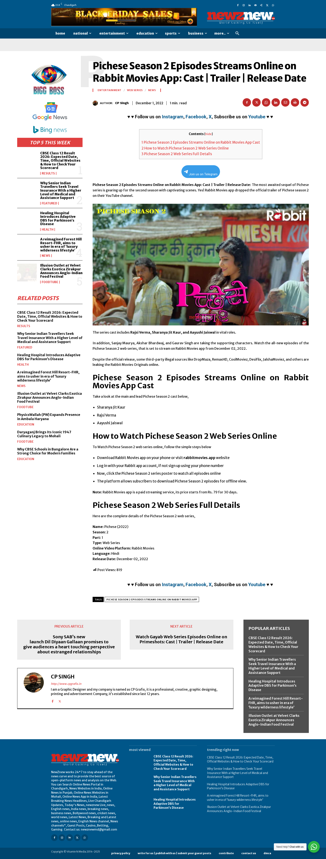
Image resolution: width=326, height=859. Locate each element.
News (46, 255)
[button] (237, 33)
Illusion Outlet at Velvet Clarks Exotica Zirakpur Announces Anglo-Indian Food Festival (61, 271)
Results (48, 173)
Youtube (256, 116)
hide (208, 134)
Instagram (172, 116)
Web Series (135, 90)
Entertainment (110, 90)
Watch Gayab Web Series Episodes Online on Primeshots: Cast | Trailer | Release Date (181, 639)
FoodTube (50, 282)
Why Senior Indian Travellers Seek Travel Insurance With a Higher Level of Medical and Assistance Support (60, 190)
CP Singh (122, 103)
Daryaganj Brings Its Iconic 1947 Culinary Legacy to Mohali (44, 434)
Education (25, 424)
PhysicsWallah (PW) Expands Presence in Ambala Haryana (48, 417)
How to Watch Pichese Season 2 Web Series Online (185, 148)
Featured (49, 203)
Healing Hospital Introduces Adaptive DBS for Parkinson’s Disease (58, 218)
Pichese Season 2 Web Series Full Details (176, 154)
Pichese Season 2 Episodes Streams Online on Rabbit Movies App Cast (200, 142)
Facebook (196, 116)
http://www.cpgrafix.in (66, 684)
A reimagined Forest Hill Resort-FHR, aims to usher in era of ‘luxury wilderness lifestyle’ (61, 244)
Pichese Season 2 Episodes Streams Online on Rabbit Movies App (151, 599)
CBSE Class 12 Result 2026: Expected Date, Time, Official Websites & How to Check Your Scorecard (60, 160)
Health (47, 229)
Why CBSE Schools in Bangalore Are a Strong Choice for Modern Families (47, 451)
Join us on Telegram (200, 173)
